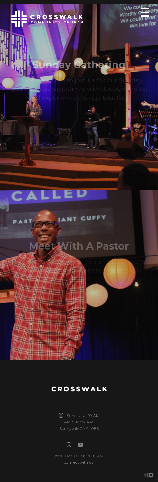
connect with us (78, 462)
